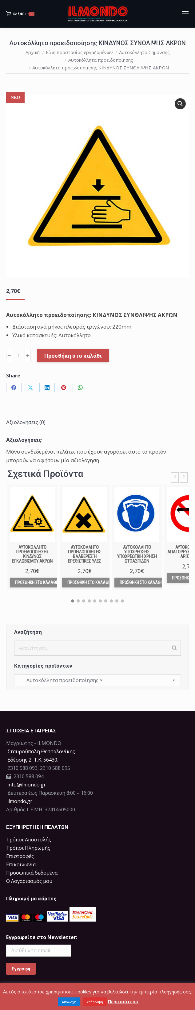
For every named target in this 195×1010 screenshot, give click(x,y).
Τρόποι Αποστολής (28, 839)
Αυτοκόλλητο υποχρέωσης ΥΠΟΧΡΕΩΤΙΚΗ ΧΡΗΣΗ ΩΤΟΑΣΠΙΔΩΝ (137, 554)
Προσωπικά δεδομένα (32, 872)
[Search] (174, 648)
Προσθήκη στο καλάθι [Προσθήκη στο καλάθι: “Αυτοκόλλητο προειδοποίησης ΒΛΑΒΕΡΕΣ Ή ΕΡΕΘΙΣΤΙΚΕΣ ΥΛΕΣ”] (88, 582)
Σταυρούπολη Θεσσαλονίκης (41, 751)
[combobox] (97, 680)
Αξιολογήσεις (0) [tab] (26, 422)
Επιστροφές (20, 856)
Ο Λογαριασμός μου (29, 881)
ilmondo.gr (19, 801)
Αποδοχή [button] (69, 1002)
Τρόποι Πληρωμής (28, 847)
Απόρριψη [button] (94, 1002)
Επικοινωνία (21, 864)
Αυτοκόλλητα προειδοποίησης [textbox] (61, 680)
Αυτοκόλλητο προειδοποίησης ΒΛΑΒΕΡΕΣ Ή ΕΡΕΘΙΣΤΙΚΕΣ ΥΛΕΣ (84, 554)
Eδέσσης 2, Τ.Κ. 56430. (32, 759)
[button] (180, 103)
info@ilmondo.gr (26, 784)
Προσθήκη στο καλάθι (73, 356)
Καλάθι (20, 13)
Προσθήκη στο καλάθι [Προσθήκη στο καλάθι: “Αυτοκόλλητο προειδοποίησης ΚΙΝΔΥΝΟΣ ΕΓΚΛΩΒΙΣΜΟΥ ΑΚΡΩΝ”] (36, 582)
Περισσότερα (123, 1001)
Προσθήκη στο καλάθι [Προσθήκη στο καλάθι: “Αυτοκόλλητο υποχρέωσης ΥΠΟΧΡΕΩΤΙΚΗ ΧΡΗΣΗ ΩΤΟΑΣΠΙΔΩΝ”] (140, 582)
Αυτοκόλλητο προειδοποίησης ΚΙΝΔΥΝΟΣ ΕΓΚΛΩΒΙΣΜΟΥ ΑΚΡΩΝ (32, 554)
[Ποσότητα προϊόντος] (18, 355)
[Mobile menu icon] (185, 14)
